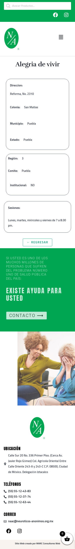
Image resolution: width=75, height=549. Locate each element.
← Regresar (37, 242)
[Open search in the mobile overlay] (37, 6)
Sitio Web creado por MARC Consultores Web (37, 544)
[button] (61, 37)
